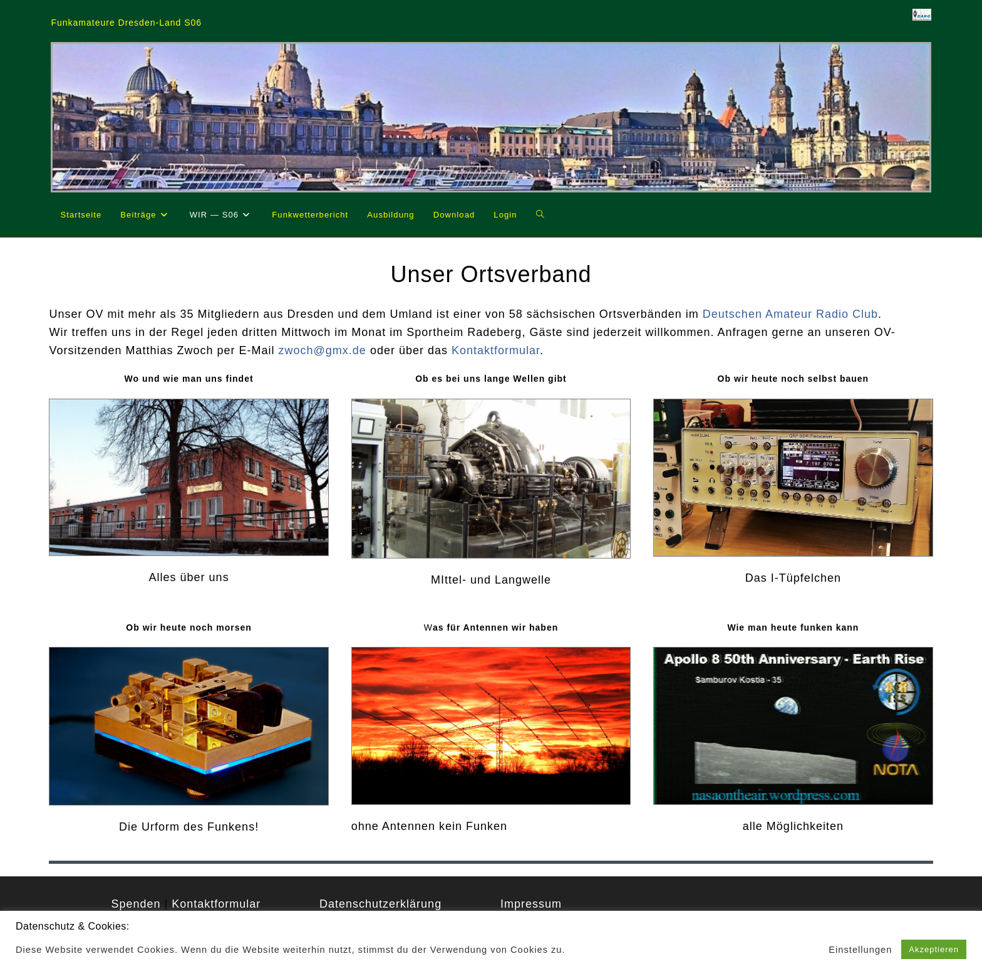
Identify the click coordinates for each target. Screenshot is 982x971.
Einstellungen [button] (860, 950)
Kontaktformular (496, 350)
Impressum (531, 904)
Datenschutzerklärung (380, 904)
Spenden (135, 904)
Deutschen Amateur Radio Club (790, 314)
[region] (491, 117)
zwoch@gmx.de (322, 350)
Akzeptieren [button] (934, 949)
